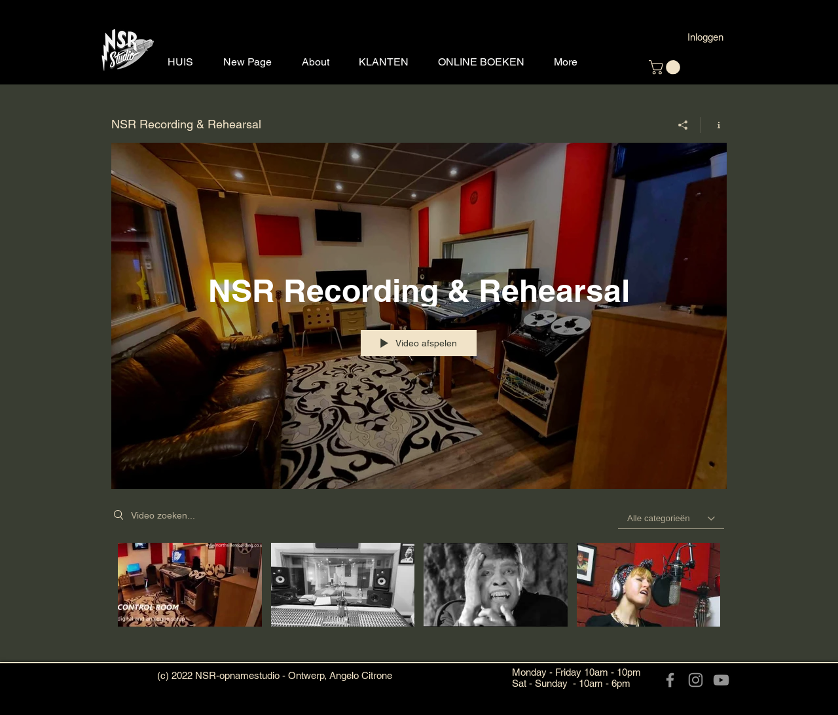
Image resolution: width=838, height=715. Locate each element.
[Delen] (683, 124)
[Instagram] (695, 679)
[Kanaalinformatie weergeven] (714, 124)
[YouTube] (721, 679)
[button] (666, 67)
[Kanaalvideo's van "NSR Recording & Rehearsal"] (419, 599)
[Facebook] (670, 679)
